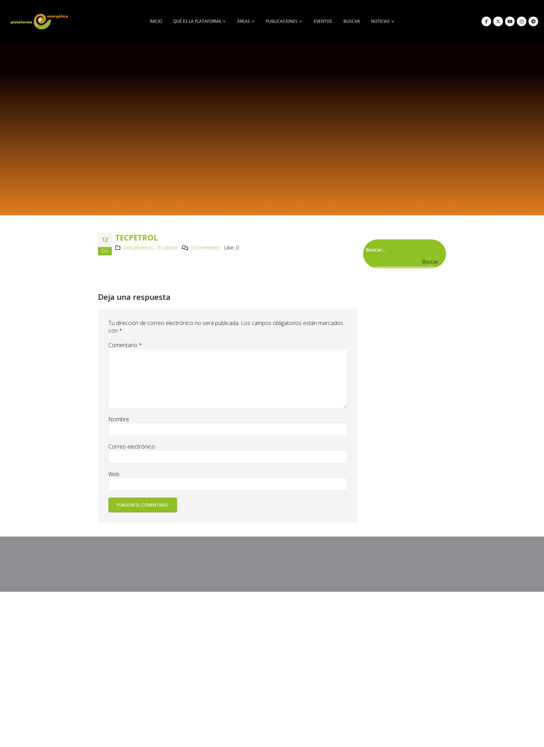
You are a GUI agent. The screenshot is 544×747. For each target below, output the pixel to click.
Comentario (125, 345)
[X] (498, 21)
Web (113, 474)
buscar (351, 21)
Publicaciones (282, 21)
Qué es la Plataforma (197, 21)
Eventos (323, 21)
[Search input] (403, 249)
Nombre (118, 419)
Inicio (156, 21)
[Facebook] (486, 21)
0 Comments (205, 247)
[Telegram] (533, 21)
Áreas (243, 21)
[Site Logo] (40, 21)
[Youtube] (510, 21)
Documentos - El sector (151, 247)
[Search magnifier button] (436, 261)
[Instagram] (521, 21)
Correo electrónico (131, 446)
